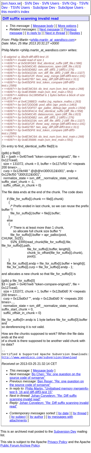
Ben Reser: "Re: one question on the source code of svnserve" (47, 385)
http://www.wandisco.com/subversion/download (39, 359)
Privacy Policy (57, 444)
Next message (49, 29)
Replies (75, 33)
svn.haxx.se (11, 3)
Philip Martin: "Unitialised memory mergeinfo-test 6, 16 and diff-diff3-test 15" (49, 392)
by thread (79, 415)
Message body (43, 26)
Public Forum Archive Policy (20, 448)
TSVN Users (20, 8)
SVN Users (50, 3)
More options (67, 26)
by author (36, 419)
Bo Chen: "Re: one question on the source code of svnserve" (45, 378)
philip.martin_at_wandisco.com (53, 39)
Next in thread (55, 33)
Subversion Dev (65, 434)
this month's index (15, 12)
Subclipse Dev (44, 8)
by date (63, 415)
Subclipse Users (70, 8)
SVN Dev (32, 3)
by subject (18, 419)
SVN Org (69, 3)
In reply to (34, 33)
